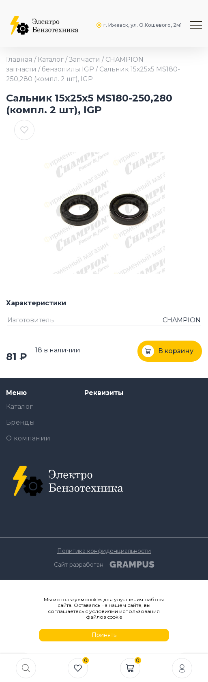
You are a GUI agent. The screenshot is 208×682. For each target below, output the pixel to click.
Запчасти (84, 59)
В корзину (175, 351)
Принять (104, 635)
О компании (28, 438)
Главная (19, 59)
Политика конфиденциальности (104, 551)
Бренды (20, 422)
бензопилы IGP (68, 69)
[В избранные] (24, 130)
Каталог (51, 59)
